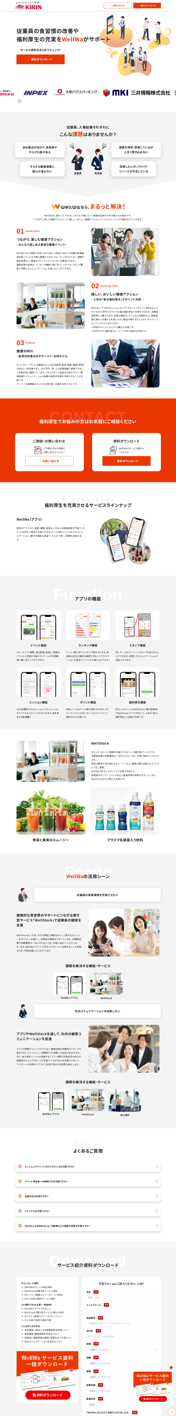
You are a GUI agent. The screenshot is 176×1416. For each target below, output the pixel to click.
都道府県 (90, 1398)
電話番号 (90, 1317)
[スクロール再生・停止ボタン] (20, 101)
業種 (88, 1371)
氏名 (88, 1292)
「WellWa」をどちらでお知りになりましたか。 (108, 1412)
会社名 (89, 1330)
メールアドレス (93, 1305)
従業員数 (90, 1385)
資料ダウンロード (148, 5)
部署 (88, 1343)
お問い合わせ (119, 5)
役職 (88, 1357)
